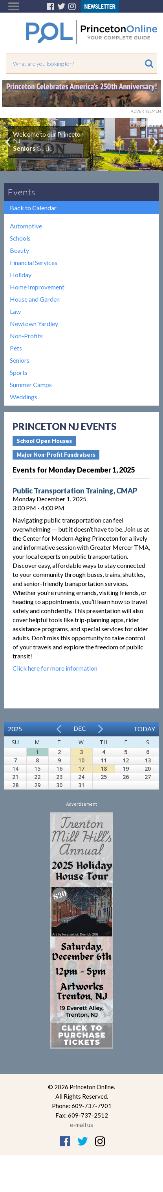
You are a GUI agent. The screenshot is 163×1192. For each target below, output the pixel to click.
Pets (16, 348)
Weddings (23, 396)
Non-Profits (26, 335)
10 (81, 760)
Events (21, 192)
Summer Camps (31, 384)
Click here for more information (55, 668)
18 (104, 768)
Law (15, 311)
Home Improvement (37, 287)
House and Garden (35, 299)
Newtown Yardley (34, 323)
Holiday (20, 274)
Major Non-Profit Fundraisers (55, 454)
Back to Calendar (33, 207)
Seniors (19, 360)
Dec (79, 728)
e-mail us (81, 1124)
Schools (20, 238)
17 (81, 768)
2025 (15, 728)
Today (144, 728)
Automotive (26, 226)
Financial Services (33, 262)
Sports (18, 372)
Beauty (19, 250)
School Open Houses (44, 440)
